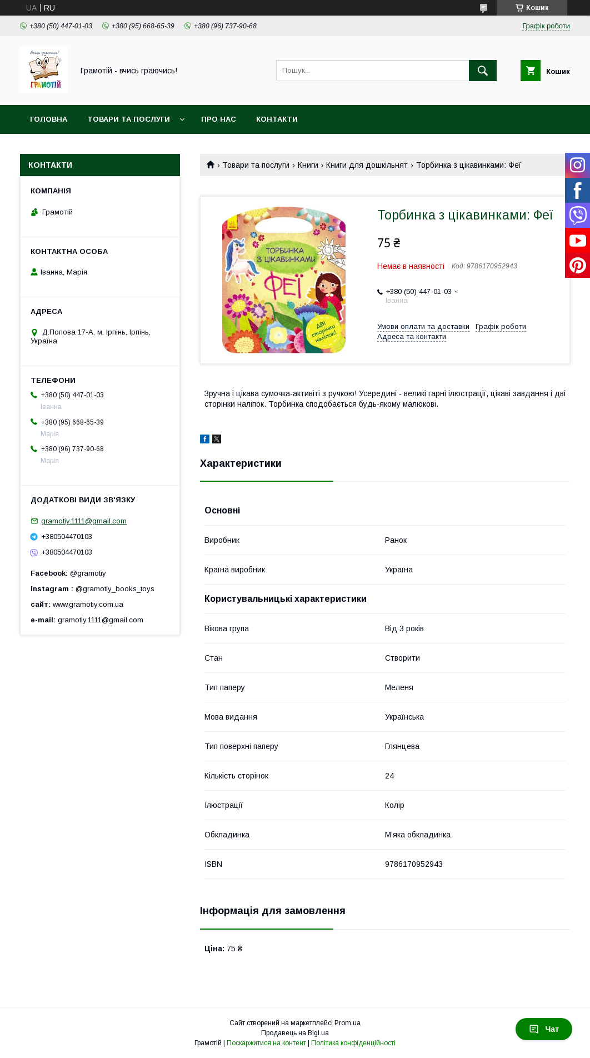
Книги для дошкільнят (367, 165)
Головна (48, 119)
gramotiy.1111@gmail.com (84, 521)
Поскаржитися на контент (266, 1043)
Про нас (218, 119)
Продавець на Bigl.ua (295, 1033)
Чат (544, 1029)
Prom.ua (347, 1023)
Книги (308, 165)
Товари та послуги (128, 119)
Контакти (277, 119)
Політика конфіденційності (353, 1043)
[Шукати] (483, 70)
